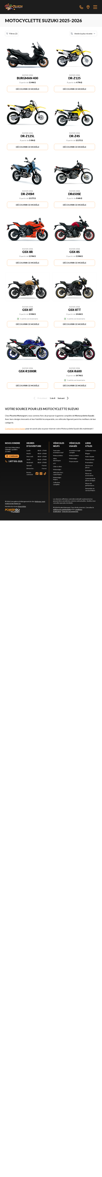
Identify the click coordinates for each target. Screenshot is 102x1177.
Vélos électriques (57, 459)
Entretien (88, 470)
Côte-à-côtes (57, 466)
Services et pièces (89, 466)
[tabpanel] (36, 460)
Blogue (87, 453)
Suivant (63, 398)
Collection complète (56, 483)
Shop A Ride (22, 506)
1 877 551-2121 (13, 461)
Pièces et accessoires (89, 474)
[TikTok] (45, 473)
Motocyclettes (58, 455)
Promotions (89, 462)
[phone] (81, 7)
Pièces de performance (89, 484)
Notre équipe (89, 456)
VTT (54, 463)
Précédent (40, 398)
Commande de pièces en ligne (90, 479)
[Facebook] (37, 473)
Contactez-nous (90, 450)
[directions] (88, 7)
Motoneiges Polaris (57, 478)
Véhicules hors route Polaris (58, 473)
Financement (73, 461)
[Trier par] (83, 33)
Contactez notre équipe (15, 428)
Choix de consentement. (70, 511)
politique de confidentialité (62, 509)
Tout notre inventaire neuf (58, 451)
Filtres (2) (11, 33)
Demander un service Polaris (90, 489)
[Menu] (95, 6)
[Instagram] (41, 473)
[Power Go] (27, 510)
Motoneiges (57, 469)
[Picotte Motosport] (16, 7)
